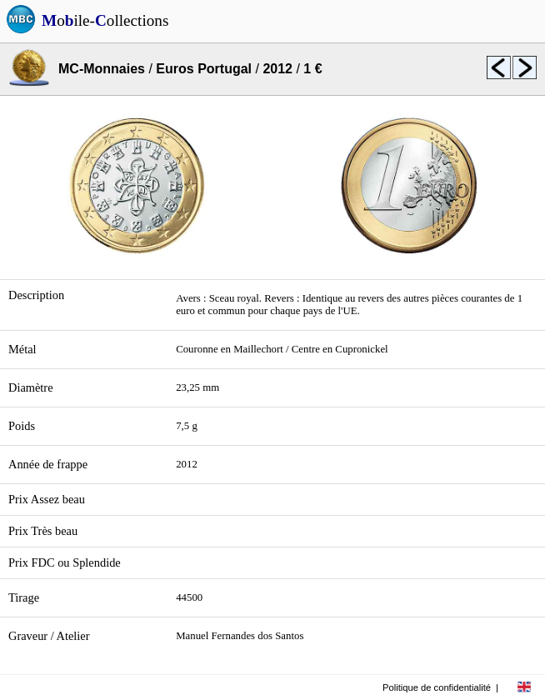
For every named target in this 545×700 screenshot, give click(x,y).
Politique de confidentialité (436, 687)
